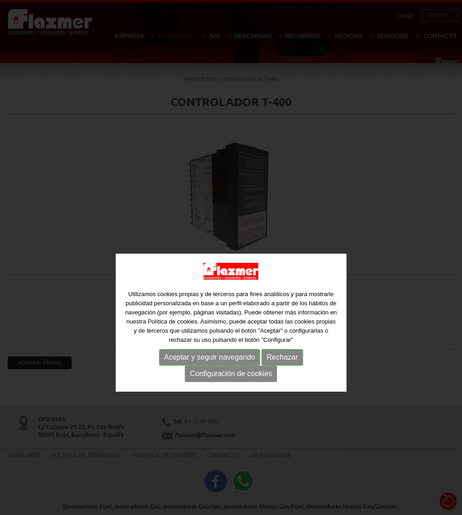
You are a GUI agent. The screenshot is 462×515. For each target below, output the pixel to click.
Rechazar (282, 375)
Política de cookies (172, 339)
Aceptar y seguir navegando (209, 375)
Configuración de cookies (231, 391)
